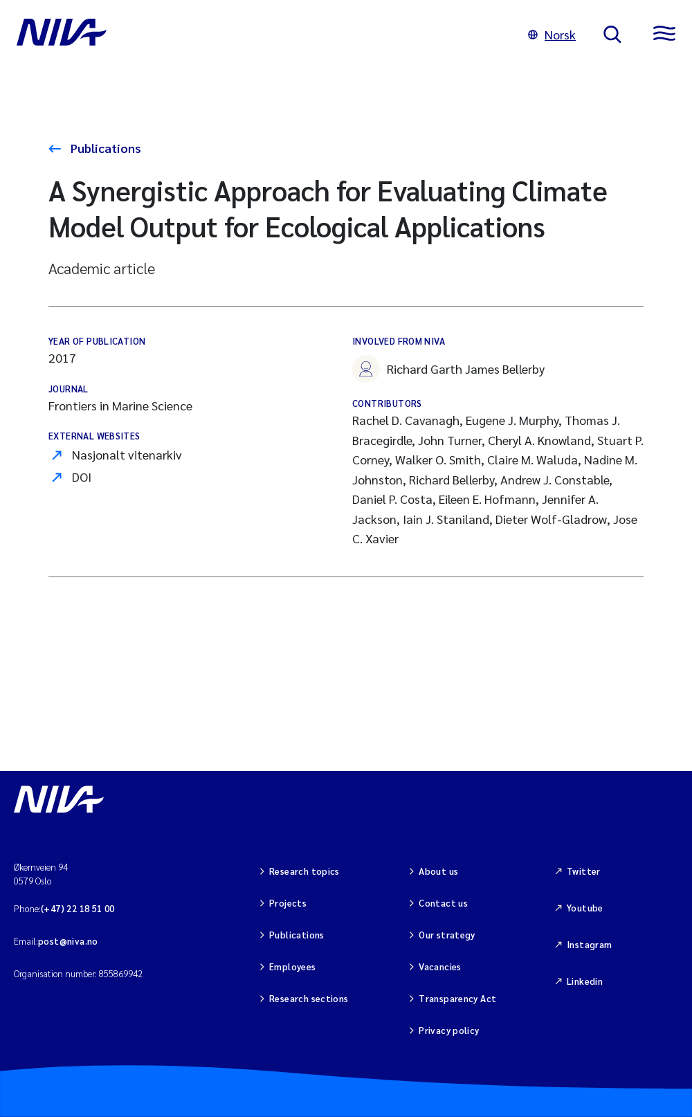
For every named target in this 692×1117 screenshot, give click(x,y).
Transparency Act (457, 998)
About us (438, 871)
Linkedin (585, 981)
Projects (288, 903)
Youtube (585, 908)
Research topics (304, 871)
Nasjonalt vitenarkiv (127, 454)
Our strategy (447, 935)
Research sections (309, 998)
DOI (81, 476)
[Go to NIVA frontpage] (258, 35)
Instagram (589, 944)
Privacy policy (449, 1030)
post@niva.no (68, 941)
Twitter (584, 871)
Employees (292, 966)
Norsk (552, 34)
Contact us (443, 903)
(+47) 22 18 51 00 (78, 908)
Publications (104, 148)
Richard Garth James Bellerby (448, 369)
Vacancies (440, 966)
